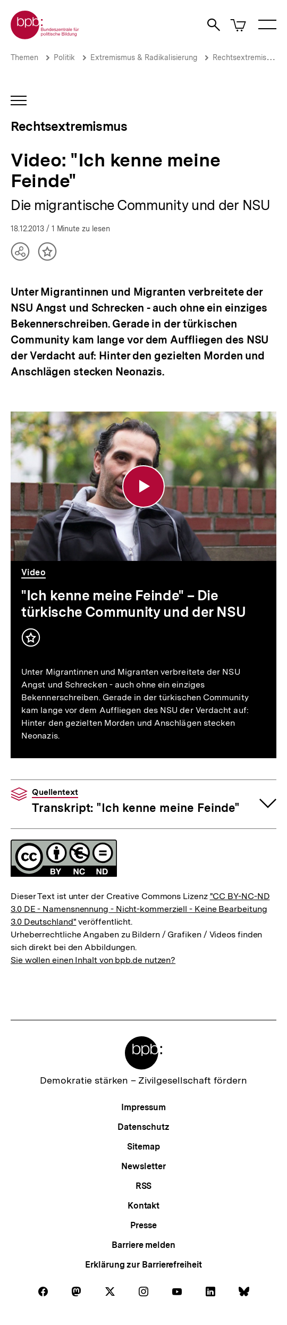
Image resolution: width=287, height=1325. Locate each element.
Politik (64, 57)
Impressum (143, 1107)
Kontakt (143, 1206)
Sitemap (143, 1147)
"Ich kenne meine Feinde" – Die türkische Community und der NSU (133, 603)
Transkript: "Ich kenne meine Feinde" (136, 801)
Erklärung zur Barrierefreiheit (143, 1265)
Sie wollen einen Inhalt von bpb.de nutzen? (93, 960)
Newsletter (143, 1166)
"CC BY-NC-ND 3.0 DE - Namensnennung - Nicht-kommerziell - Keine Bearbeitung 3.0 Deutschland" (140, 909)
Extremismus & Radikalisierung (143, 57)
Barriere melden (143, 1245)
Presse (143, 1225)
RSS (144, 1186)
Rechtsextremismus (247, 57)
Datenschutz (143, 1127)
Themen (24, 57)
